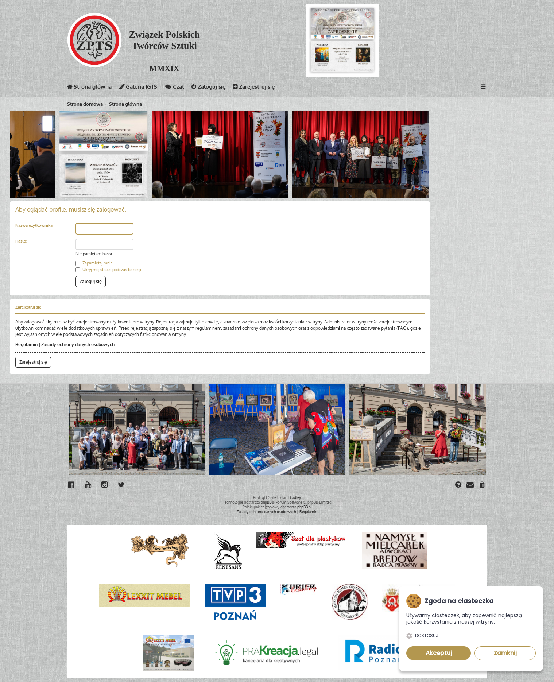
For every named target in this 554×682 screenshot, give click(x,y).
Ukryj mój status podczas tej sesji (108, 269)
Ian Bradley (291, 497)
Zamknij (505, 653)
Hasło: (21, 241)
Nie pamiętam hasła (93, 253)
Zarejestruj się (254, 88)
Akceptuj (439, 653)
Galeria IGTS (138, 88)
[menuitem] (482, 485)
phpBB (266, 502)
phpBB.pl (304, 507)
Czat (174, 88)
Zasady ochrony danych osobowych (78, 344)
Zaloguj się (208, 88)
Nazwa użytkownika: (34, 225)
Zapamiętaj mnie (94, 263)
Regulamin (26, 344)
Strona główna (89, 88)
